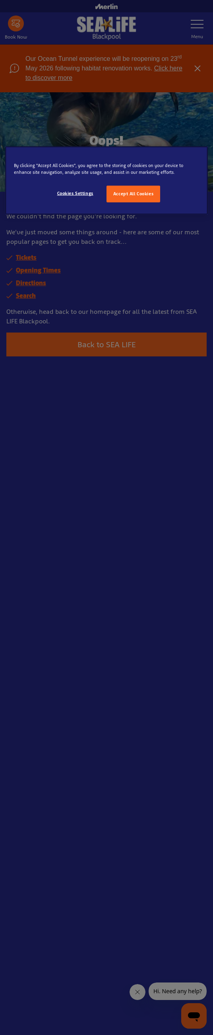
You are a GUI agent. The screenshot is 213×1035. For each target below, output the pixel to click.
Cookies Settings (75, 193)
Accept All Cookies (133, 193)
